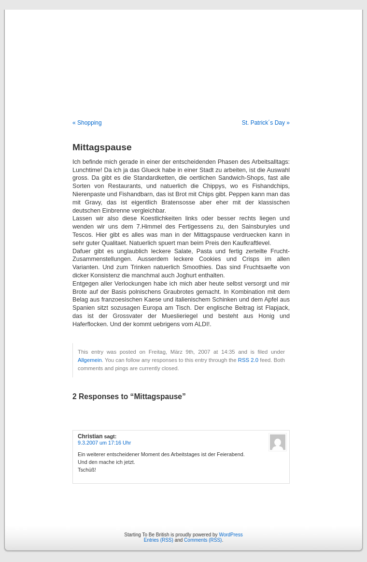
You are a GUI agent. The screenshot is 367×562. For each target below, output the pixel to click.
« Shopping (87, 122)
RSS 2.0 (248, 360)
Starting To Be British (183, 54)
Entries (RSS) (158, 540)
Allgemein (90, 360)
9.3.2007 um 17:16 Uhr (104, 443)
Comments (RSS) (203, 540)
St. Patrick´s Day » (266, 122)
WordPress (230, 534)
